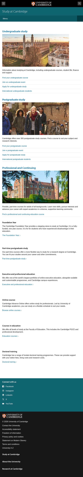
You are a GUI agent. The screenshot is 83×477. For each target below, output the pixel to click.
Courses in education (11, 325)
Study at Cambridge (11, 454)
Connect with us (9, 382)
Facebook (10, 386)
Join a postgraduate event (12, 150)
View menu (3, 3)
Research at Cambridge (12, 468)
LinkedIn (9, 395)
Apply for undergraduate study (14, 87)
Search (79, 3)
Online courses (8, 300)
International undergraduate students (17, 91)
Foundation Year (9, 222)
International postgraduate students (16, 159)
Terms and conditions (10, 444)
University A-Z (8, 448)
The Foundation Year (10, 235)
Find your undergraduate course (15, 78)
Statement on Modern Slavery (14, 440)
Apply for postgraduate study (13, 155)
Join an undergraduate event (13, 82)
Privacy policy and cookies (13, 437)
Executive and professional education (18, 274)
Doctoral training (9, 351)
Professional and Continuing (19, 167)
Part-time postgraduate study (15, 248)
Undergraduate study (14, 31)
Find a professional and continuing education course (23, 214)
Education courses (9, 336)
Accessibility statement (11, 429)
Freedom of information (11, 433)
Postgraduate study (13, 99)
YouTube (9, 404)
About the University (11, 461)
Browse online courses (11, 310)
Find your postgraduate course (14, 146)
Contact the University (11, 426)
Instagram (10, 391)
